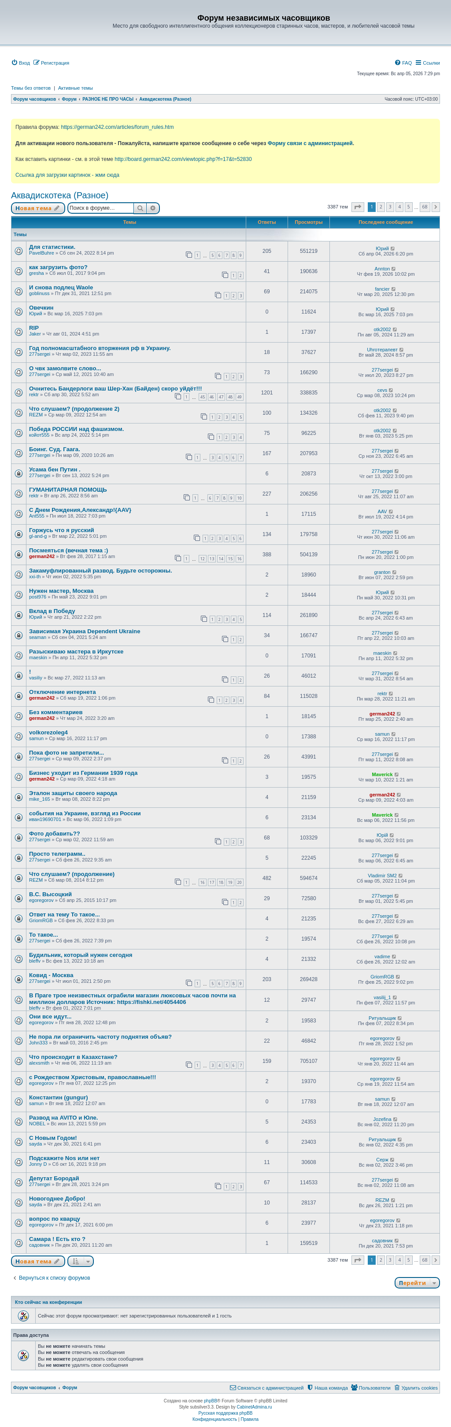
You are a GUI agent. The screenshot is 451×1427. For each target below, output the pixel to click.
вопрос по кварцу (54, 1218)
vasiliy (35, 677)
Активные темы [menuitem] (75, 88)
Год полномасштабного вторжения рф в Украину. (100, 348)
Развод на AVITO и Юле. (63, 1117)
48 (230, 397)
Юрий (382, 248)
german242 (42, 556)
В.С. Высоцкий (50, 894)
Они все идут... (50, 1016)
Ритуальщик (382, 1018)
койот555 (39, 435)
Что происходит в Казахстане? (73, 1057)
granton (382, 572)
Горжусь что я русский (61, 530)
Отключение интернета (62, 692)
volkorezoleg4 (48, 732)
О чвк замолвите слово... (65, 368)
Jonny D (38, 1164)
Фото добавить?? (54, 833)
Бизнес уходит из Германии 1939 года (83, 773)
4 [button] (399, 207)
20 (239, 882)
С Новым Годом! (53, 1138)
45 (202, 397)
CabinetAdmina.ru (254, 1407)
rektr (34, 394)
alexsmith (39, 1063)
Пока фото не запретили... (66, 752)
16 (239, 559)
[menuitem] (20, 63)
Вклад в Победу (52, 611)
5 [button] (408, 207)
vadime (382, 956)
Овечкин (41, 307)
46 (212, 397)
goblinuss (39, 293)
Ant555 (36, 515)
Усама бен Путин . (55, 469)
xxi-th (35, 576)
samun (36, 738)
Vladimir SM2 (382, 875)
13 (212, 559)
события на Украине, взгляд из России (85, 813)
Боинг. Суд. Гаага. (54, 449)
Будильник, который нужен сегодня (80, 955)
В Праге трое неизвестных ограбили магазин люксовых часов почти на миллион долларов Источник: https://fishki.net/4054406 (132, 998)
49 (239, 397)
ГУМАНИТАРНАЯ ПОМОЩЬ (68, 489)
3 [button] (390, 207)
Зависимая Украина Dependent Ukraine (84, 631)
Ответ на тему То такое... (64, 914)
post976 (37, 596)
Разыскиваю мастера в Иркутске (76, 651)
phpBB (210, 1400)
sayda (35, 1143)
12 (202, 559)
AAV (382, 511)
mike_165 (39, 799)
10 (239, 498)
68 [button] (425, 207)
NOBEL (37, 1123)
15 (230, 559)
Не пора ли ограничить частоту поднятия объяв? (100, 1036)
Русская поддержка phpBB (225, 1413)
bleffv (35, 960)
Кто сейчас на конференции (48, 1302)
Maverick (382, 774)
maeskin (38, 657)
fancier (382, 289)
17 (212, 882)
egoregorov (41, 900)
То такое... (43, 934)
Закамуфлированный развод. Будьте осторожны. (100, 570)
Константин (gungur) (58, 1097)
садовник (39, 1245)
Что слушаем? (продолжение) (72, 874)
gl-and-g (38, 536)
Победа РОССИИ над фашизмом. (76, 429)
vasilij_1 (382, 997)
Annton (382, 268)
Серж (382, 1159)
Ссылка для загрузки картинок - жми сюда (67, 175)
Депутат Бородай (54, 1178)
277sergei (39, 354)
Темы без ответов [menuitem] (31, 88)
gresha (36, 273)
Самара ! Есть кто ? (57, 1239)
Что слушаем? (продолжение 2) (74, 408)
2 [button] (381, 207)
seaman (37, 637)
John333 (38, 1042)
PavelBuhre (41, 252)
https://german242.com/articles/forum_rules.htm (117, 127)
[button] (357, 207)
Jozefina (382, 1119)
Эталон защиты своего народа (73, 793)
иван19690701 (45, 819)
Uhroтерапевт (382, 349)
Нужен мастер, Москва (61, 591)
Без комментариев (56, 712)
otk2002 (382, 329)
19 (230, 882)
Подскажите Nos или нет (64, 1158)
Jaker (35, 333)
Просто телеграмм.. (57, 853)
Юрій (382, 835)
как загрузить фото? (58, 267)
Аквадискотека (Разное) (59, 195)
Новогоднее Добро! (57, 1198)
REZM (36, 414)
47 (221, 397)
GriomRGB (41, 920)
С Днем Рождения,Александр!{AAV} (80, 510)
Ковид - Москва (51, 975)
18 (221, 882)
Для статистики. (52, 247)
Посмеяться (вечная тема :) (68, 550)
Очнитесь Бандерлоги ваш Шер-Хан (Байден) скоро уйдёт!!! (115, 388)
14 (221, 559)
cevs (382, 390)
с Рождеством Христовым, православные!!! (92, 1077)
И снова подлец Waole (61, 287)
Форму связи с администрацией (310, 143)
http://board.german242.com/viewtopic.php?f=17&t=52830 (183, 159)
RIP (34, 328)
